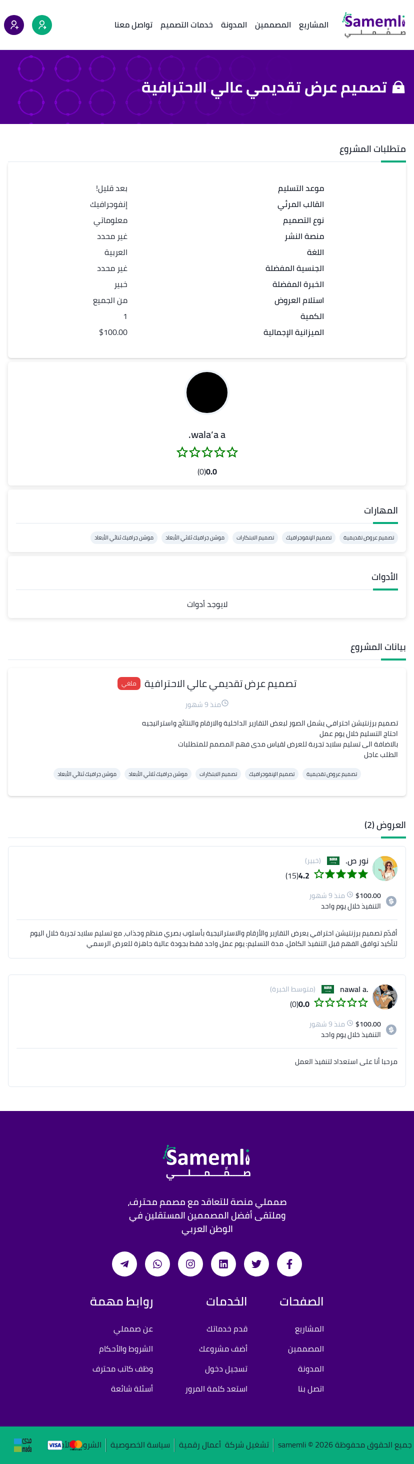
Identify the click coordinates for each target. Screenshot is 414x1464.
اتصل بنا (311, 1388)
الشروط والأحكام (126, 1348)
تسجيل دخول (226, 1368)
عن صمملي (133, 1328)
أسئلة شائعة (132, 1388)
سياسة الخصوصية (140, 1445)
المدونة (234, 24)
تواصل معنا (133, 24)
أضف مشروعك (223, 1348)
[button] (207, 392)
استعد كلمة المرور (216, 1388)
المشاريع (313, 24)
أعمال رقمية (200, 1445)
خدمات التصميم (186, 24)
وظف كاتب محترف (122, 1368)
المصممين (273, 24)
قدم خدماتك (227, 1328)
